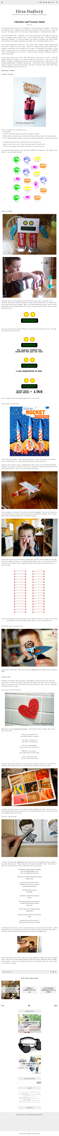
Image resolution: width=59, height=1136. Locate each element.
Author (21, 1092)
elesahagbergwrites (36, 1114)
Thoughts (27, 1100)
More (56, 1005)
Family (25, 1094)
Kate (39, 1133)
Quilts (35, 1096)
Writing (39, 1102)
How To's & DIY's (7, 972)
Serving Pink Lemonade (20, 729)
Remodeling (24, 1097)
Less (2, 1005)
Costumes (33, 1092)
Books (24, 1092)
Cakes (28, 1092)
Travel (28, 1102)
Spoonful (38, 512)
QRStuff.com (20, 862)
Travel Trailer (33, 1102)
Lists (32, 1096)
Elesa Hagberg (29, 11)
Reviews (32, 1098)
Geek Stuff (34, 1094)
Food (29, 1094)
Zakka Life (34, 670)
